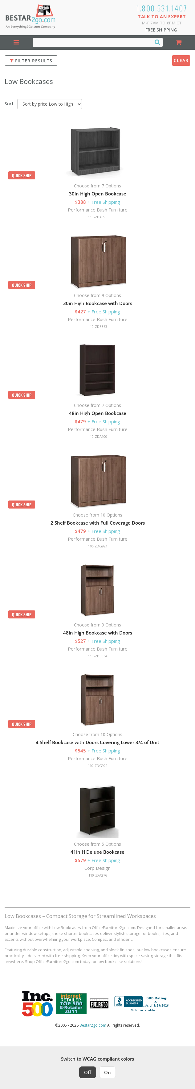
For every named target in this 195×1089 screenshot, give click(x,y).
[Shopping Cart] (179, 42)
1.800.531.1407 (162, 8)
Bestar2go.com (92, 1025)
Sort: (9, 103)
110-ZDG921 (98, 546)
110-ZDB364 (97, 656)
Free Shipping (161, 30)
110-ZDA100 (97, 436)
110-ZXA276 (97, 875)
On (107, 1072)
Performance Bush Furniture (98, 210)
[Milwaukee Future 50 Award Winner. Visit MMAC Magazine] (99, 1003)
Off (87, 1072)
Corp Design (97, 868)
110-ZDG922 (98, 765)
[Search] (157, 42)
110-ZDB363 (97, 326)
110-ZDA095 (97, 217)
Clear (181, 60)
